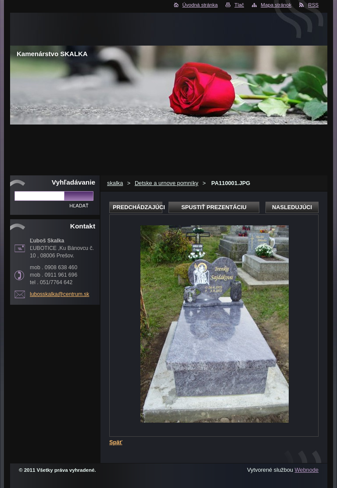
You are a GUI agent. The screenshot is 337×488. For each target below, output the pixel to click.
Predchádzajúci (137, 207)
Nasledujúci (292, 207)
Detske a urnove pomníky (166, 183)
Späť (115, 442)
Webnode (306, 470)
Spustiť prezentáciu (214, 207)
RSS (313, 4)
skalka (115, 183)
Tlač (239, 4)
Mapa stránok (276, 4)
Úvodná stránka (200, 4)
